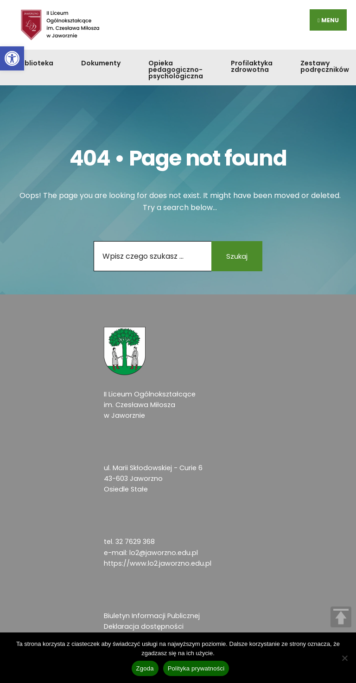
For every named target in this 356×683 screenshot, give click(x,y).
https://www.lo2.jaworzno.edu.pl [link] (157, 563)
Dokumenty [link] (101, 63)
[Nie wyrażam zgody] (344, 658)
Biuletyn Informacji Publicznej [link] (152, 615)
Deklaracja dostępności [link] (144, 626)
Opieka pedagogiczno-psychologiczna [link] (175, 69)
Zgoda (145, 668)
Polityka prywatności (196, 668)
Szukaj (237, 256)
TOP (341, 616)
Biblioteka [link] (36, 63)
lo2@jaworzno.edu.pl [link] (163, 552)
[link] (12, 58)
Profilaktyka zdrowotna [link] (252, 66)
